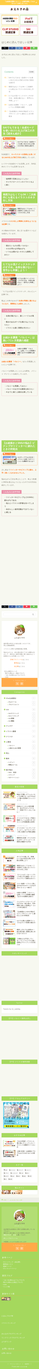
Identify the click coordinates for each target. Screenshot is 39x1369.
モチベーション (21, 778)
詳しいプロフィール (11, 1238)
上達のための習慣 (21, 748)
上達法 (20, 742)
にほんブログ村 (7, 1316)
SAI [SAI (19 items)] (6, 1170)
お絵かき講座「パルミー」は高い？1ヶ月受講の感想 (20, 106)
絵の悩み (20, 770)
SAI (20, 709)
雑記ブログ (7, 1235)
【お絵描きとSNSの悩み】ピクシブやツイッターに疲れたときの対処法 (21, 113)
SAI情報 (21, 718)
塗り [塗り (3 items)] (28, 1173)
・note (6, 677)
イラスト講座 (20, 731)
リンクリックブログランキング (13, 1338)
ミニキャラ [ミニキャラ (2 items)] (14, 1173)
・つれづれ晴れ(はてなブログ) (14, 675)
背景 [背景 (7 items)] (30, 1176)
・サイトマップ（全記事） (12, 1262)
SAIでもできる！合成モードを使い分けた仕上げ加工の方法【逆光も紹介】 (21, 80)
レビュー (21, 762)
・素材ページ (7, 1266)
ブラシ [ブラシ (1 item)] (6, 1173)
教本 (20, 758)
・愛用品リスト (7, 1264)
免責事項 (27, 1364)
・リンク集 (6, 1287)
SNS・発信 (21, 772)
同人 (20, 753)
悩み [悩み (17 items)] (13, 1176)
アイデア (20, 726)
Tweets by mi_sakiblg (11, 1009)
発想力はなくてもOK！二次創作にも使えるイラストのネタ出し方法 (21, 89)
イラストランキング (9, 1323)
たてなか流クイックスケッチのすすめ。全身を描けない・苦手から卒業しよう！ (21, 98)
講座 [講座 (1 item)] (11, 1179)
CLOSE (31, 71)
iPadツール (21, 702)
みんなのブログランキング (12, 1334)
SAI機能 (21, 721)
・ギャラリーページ (9, 1268)
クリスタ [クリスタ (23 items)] (13, 1170)
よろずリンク (7, 1341)
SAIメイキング (21, 716)
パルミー (21, 746)
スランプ (21, 775)
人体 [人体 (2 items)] (22, 1173)
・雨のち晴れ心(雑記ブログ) (12, 1282)
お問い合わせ (7, 1353)
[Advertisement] (19, 418)
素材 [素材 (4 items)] (25, 1176)
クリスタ (20, 736)
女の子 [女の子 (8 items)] (6, 1176)
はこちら (19, 659)
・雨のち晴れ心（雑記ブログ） (14, 673)
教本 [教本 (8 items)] (19, 1176)
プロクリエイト (21, 705)
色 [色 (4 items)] (5, 1179)
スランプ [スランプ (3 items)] (21, 1170)
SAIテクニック (21, 713)
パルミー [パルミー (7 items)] (28, 1170)
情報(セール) (21, 765)
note (14, 1235)
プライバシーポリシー (15, 1364)
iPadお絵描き (20, 698)
